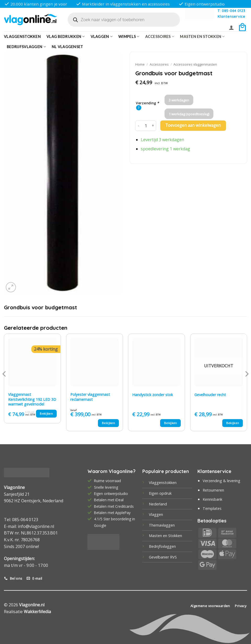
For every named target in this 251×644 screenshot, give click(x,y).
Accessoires (159, 36)
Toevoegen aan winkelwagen (193, 125)
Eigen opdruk (160, 493)
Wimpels (128, 36)
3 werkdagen (179, 100)
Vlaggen (102, 36)
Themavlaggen (162, 525)
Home (140, 64)
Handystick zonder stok (152, 394)
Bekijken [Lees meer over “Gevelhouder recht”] (232, 423)
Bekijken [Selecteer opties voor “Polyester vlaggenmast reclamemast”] (108, 423)
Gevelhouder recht (210, 394)
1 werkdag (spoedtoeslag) (189, 114)
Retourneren (213, 490)
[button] (231, 27)
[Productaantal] (146, 126)
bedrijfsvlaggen (26, 46)
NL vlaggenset (67, 46)
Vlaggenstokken (22, 36)
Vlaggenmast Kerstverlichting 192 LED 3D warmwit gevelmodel (32, 399)
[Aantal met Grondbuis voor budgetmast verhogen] (153, 126)
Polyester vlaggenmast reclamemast (90, 397)
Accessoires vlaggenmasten (195, 64)
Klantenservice (231, 16)
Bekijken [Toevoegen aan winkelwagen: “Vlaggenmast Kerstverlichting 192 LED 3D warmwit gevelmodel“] (46, 413)
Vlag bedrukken (65, 36)
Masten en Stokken (202, 36)
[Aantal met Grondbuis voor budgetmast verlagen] (138, 126)
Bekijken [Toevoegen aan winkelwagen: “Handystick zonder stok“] (170, 423)
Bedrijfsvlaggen (162, 546)
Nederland (158, 503)
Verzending (147, 103)
